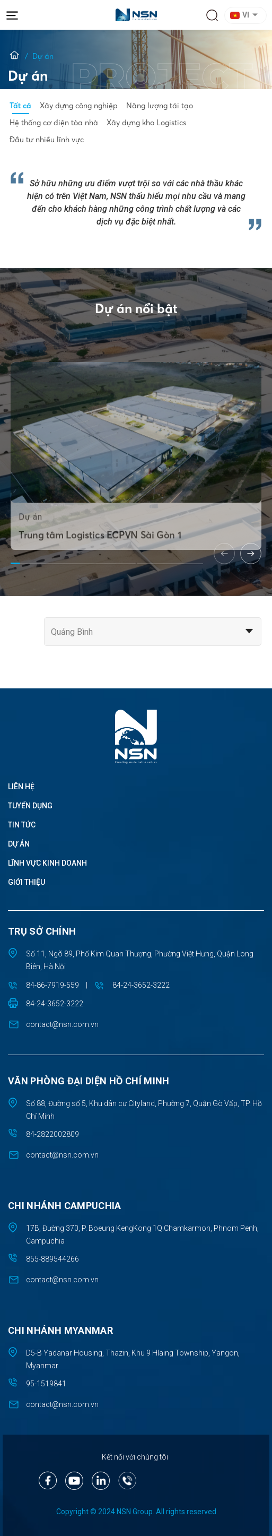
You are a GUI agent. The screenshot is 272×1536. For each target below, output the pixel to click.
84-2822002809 (52, 1134)
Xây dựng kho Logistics (146, 122)
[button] (247, 15)
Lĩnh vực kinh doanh (47, 863)
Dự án (19, 844)
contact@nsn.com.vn (62, 1024)
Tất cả (20, 105)
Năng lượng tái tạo (159, 105)
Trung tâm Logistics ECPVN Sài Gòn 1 (100, 563)
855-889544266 (52, 1259)
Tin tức (22, 825)
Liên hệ (21, 786)
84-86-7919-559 (52, 985)
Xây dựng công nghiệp (79, 105)
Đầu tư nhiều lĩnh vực (47, 139)
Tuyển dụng (30, 805)
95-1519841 (46, 1383)
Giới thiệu (26, 882)
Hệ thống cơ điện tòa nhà (54, 122)
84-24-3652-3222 (141, 985)
